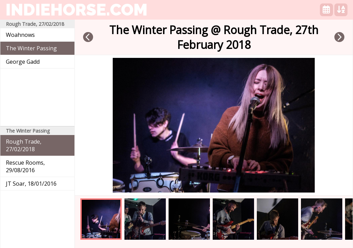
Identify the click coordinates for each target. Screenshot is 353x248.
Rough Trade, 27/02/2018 (23, 145)
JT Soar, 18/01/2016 (31, 183)
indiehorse (77, 9)
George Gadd (23, 61)
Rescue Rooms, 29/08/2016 (25, 166)
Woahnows (20, 35)
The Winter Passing (31, 48)
